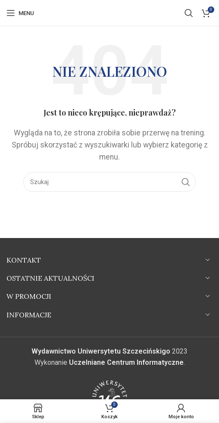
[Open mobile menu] (20, 13)
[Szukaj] (188, 13)
